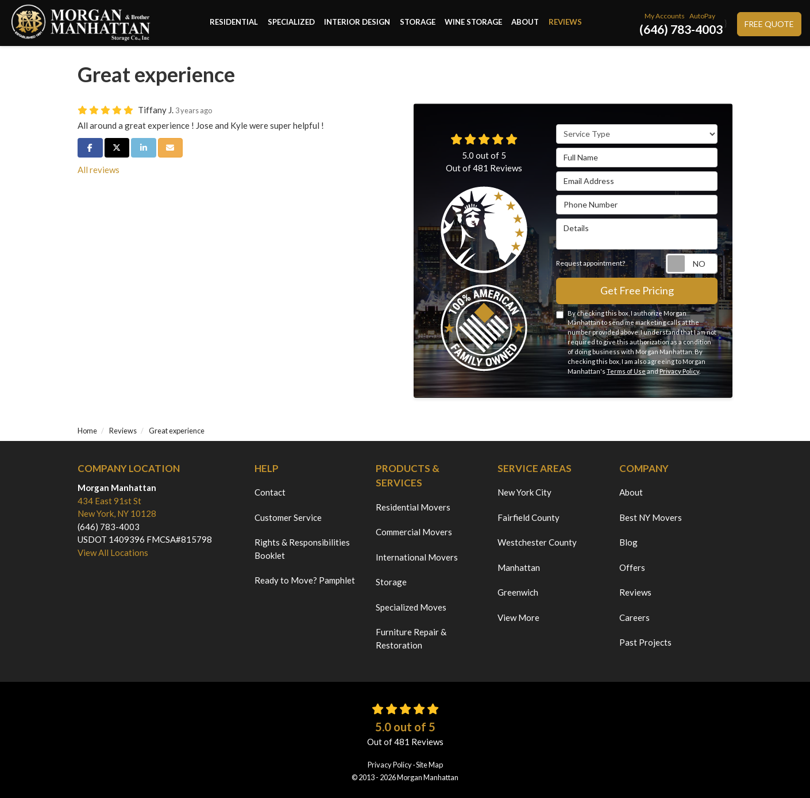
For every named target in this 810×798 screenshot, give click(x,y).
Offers (632, 567)
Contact (270, 492)
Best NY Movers (650, 517)
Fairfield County (528, 517)
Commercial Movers (414, 532)
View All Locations (113, 552)
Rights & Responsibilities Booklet (302, 549)
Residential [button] (235, 23)
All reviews (98, 169)
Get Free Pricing (637, 290)
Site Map (429, 764)
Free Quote (769, 24)
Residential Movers (413, 507)
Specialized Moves (411, 607)
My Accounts (665, 15)
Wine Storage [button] (473, 23)
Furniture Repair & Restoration (411, 638)
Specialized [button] (291, 23)
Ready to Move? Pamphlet (304, 580)
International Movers (417, 557)
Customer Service (288, 517)
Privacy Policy (679, 371)
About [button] (525, 23)
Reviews (635, 592)
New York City (524, 492)
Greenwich (517, 592)
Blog (628, 542)
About (631, 492)
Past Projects (645, 642)
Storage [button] (417, 23)
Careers (634, 617)
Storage (391, 582)
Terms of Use (626, 371)
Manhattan (518, 567)
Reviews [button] (564, 23)
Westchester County (537, 542)
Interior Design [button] (358, 23)
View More (518, 617)
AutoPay (702, 15)
